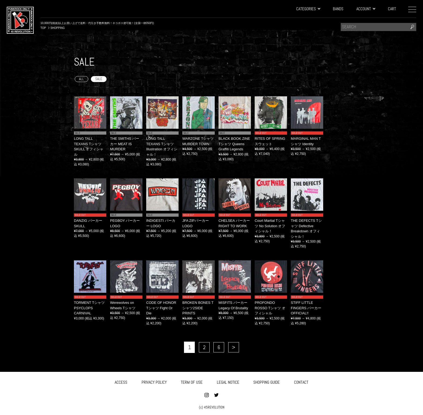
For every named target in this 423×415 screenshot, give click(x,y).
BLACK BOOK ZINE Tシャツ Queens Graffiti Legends (234, 144)
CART (392, 9)
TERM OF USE (192, 381)
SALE (98, 79)
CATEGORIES (308, 9)
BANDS (338, 9)
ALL (81, 79)
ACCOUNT (365, 9)
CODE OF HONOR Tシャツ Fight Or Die (161, 308)
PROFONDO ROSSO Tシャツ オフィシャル (270, 308)
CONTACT (301, 381)
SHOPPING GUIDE (266, 381)
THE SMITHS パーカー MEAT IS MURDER (124, 144)
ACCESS (121, 381)
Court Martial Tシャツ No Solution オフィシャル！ (270, 226)
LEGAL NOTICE (228, 381)
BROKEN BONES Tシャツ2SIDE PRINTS (197, 308)
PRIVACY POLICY (154, 381)
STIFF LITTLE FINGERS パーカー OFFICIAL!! (306, 308)
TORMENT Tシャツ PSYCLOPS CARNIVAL (89, 308)
